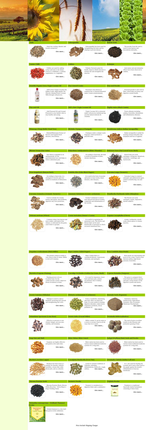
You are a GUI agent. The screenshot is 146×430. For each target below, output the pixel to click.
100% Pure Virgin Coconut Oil (79, 107)
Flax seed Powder (113, 86)
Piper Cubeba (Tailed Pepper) (79, 252)
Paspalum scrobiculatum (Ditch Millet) (44, 252)
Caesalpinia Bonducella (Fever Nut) (81, 360)
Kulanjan (110, 64)
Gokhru (71, 64)
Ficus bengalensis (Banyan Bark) (41, 172)
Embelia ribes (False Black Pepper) (81, 172)
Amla (32, 43)
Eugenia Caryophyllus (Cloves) (118, 215)
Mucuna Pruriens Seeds (38, 381)
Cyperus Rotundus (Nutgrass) (118, 273)
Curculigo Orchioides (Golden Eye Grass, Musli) (86, 273)
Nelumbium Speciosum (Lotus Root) (43, 316)
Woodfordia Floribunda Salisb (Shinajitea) (122, 194)
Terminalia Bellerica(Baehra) (117, 316)
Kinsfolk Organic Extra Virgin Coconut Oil (45, 86)
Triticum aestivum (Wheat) (39, 215)
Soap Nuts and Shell (37, 338)
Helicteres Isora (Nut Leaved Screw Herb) (122, 151)
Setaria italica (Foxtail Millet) (79, 316)
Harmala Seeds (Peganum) (117, 295)
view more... (60, 51)
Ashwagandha (73, 43)
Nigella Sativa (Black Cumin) (117, 107)
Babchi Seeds (112, 43)
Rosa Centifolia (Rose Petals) (117, 252)
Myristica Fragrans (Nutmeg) (40, 273)
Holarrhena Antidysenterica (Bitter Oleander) (85, 151)
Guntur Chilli (34, 64)
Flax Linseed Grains (75, 86)
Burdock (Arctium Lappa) (39, 360)
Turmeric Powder (74, 381)
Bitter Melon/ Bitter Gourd (78, 338)
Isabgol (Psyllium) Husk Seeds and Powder (122, 338)
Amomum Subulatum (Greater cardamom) (84, 194)
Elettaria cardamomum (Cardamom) (81, 295)
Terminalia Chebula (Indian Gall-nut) (121, 360)
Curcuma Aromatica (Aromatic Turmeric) (45, 194)
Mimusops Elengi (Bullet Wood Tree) (43, 129)
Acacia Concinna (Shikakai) (40, 295)
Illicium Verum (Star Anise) (40, 151)
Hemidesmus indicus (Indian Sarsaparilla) (122, 129)
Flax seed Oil (34, 107)
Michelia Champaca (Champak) (80, 129)
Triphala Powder (113, 381)
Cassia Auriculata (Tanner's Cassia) (81, 215)
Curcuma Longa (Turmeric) (117, 172)
